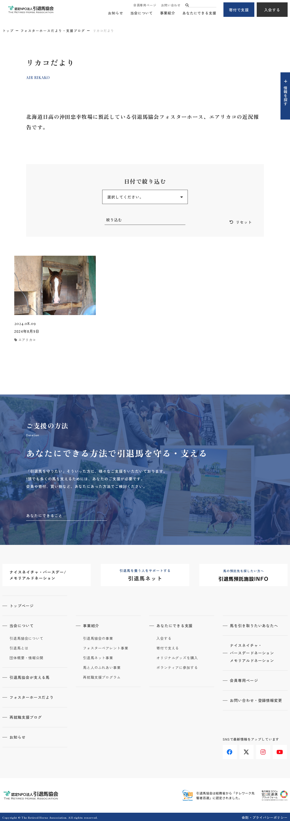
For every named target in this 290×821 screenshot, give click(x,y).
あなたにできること (44, 515)
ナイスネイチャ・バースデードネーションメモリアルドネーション (252, 652)
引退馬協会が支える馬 (30, 677)
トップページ (22, 605)
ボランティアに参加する (177, 667)
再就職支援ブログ (26, 716)
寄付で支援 (239, 10)
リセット (244, 222)
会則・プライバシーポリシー (265, 816)
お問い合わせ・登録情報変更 (256, 699)
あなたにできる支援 (199, 13)
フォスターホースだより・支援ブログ (52, 30)
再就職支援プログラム (102, 676)
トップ (8, 30)
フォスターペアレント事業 (105, 647)
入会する (272, 10)
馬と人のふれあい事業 (102, 667)
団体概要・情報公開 (27, 657)
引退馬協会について (27, 637)
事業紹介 (167, 13)
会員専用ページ (144, 5)
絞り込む (114, 220)
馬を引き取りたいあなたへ (254, 625)
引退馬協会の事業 (98, 637)
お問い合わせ (171, 5)
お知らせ (115, 13)
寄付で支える (167, 647)
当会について (141, 13)
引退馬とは (19, 647)
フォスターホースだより (32, 696)
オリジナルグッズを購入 (177, 657)
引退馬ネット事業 (98, 657)
